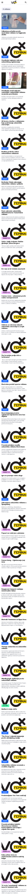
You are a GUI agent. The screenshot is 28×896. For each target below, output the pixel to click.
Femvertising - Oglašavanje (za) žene (13, 561)
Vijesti (5, 28)
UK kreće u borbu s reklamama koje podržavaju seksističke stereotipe (12, 123)
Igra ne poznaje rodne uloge (11, 475)
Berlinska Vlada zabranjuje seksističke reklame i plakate (12, 183)
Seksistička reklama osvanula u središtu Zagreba (13, 766)
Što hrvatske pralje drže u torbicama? (11, 356)
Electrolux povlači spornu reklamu (14, 384)
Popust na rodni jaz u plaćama (12, 533)
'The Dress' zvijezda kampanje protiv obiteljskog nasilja (12, 737)
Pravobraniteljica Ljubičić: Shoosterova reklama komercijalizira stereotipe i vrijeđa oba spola (11, 826)
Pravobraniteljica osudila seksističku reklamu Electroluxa (13, 446)
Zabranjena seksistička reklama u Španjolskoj (13, 503)
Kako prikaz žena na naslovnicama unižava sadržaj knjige (12, 856)
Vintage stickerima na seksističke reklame (13, 647)
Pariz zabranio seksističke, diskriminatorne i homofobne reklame (12, 212)
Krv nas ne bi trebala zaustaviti (13, 269)
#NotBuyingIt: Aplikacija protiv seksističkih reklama (12, 679)
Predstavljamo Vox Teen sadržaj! (13, 795)
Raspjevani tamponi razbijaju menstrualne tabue (12, 590)
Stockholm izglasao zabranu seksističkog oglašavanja (12, 61)
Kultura (5, 705)
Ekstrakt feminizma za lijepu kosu (13, 619)
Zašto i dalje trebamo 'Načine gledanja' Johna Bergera (12, 242)
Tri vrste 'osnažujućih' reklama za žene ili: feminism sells (13, 886)
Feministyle (6, 238)
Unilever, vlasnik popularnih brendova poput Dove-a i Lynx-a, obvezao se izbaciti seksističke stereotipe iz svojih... (13, 332)
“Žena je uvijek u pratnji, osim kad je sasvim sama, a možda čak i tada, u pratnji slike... (12, 246)
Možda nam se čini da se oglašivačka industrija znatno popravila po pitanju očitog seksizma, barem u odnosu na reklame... (13, 302)
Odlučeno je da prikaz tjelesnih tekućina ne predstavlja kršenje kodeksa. (12, 38)
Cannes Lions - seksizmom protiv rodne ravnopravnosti (13, 297)
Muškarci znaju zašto (9, 709)
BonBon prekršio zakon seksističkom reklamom (10, 152)
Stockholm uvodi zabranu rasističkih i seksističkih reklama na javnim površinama (13, 92)
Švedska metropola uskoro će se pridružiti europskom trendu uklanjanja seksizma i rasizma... (12, 98)
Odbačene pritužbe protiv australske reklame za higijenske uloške (13, 33)
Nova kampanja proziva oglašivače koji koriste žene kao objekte (13, 414)
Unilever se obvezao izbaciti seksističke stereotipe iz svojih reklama (12, 326)
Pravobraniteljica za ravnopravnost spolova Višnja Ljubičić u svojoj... (12, 832)
